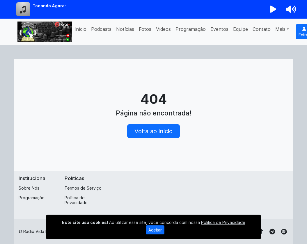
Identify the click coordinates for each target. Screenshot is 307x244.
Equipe (240, 29)
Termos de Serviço (83, 188)
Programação (190, 29)
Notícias (125, 29)
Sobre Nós (29, 188)
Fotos (145, 29)
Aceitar (155, 229)
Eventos (219, 29)
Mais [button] (280, 29)
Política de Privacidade (76, 200)
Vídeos (163, 29)
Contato (262, 29)
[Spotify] (284, 231)
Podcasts (101, 29)
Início (80, 29)
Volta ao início (153, 131)
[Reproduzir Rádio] (273, 9)
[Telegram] (272, 231)
